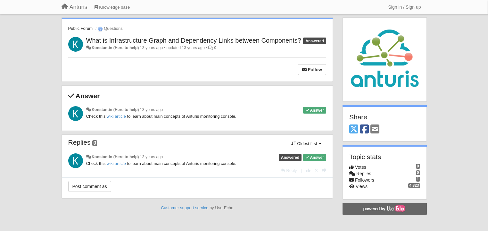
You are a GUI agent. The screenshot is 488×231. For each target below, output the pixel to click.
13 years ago (151, 109)
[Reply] (289, 170)
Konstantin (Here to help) (115, 48)
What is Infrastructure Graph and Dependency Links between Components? (193, 40)
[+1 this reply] (308, 170)
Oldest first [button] (306, 143)
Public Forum (80, 28)
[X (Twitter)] (353, 129)
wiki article (116, 116)
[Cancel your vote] (316, 170)
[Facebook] (364, 129)
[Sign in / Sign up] (405, 7)
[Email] (374, 129)
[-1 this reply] (324, 170)
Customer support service (184, 207)
